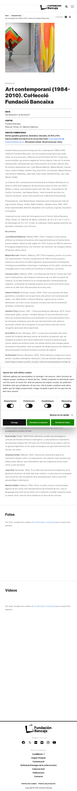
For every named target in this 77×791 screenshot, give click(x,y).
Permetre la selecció (38, 422)
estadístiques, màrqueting (45, 522)
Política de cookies (29, 784)
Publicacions (38, 773)
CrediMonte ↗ (38, 754)
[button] (66, 7)
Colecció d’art (38, 769)
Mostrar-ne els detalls (59, 415)
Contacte (38, 776)
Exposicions (16, 16)
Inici (7, 16)
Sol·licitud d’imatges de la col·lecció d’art (38, 765)
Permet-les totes (62, 422)
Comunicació (38, 761)
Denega (14, 422)
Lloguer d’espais (38, 758)
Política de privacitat (46, 784)
